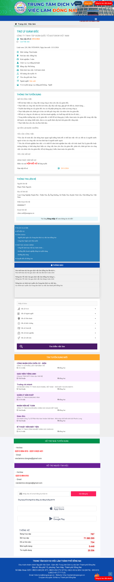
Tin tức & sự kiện (22, 228)
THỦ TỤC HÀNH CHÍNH (25, 245)
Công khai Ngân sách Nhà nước (28, 241)
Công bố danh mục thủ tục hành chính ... (31, 248)
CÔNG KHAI (21, 235)
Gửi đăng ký (83, 494)
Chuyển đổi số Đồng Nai (25, 258)
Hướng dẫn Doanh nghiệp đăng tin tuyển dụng (33, 251)
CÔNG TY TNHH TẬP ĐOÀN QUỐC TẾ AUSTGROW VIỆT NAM (43, 35)
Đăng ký (78, 3)
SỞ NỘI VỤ (21, 231)
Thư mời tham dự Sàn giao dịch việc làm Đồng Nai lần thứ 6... (35, 272)
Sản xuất (32, 81)
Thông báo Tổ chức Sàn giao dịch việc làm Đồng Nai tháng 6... (35, 278)
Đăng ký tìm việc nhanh (104, 3)
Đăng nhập (88, 3)
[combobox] (57, 309)
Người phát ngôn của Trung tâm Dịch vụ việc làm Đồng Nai (37, 237)
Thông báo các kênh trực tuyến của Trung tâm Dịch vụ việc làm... (36, 285)
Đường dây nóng (23, 255)
